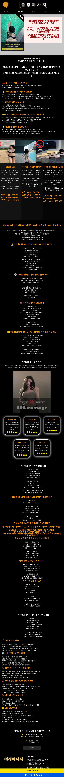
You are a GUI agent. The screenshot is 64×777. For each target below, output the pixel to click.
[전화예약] (32, 748)
